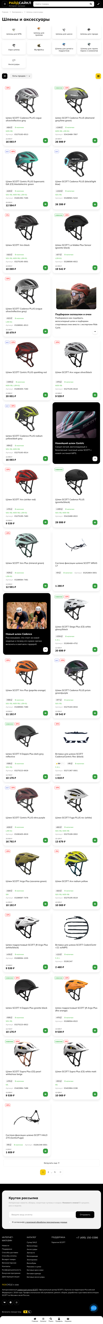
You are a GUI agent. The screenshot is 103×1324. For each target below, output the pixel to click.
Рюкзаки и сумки (34, 1266)
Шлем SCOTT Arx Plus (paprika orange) (26, 690)
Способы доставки (10, 1252)
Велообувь (31, 1263)
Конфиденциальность (11, 1270)
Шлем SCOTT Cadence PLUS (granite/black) (69, 500)
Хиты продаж (19, 76)
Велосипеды (32, 1246)
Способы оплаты (9, 1256)
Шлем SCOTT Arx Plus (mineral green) (25, 563)
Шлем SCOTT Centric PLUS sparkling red (26, 372)
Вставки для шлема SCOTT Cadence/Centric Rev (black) (69, 755)
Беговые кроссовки (35, 1270)
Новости (5, 1245)
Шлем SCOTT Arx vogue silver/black (73, 372)
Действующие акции (10, 1277)
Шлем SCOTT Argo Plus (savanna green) (26, 881)
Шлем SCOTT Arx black (18, 245)
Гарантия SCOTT (58, 1242)
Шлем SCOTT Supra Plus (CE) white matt (75, 1071)
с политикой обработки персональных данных (46, 1222)
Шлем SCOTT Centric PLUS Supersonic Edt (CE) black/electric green (25, 182)
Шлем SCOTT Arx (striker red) (21, 499)
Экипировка (16, 12)
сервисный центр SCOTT (27, 1290)
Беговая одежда (34, 1273)
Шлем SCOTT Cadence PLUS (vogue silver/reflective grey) (24, 310)
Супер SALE (32, 1242)
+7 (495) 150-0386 (87, 1237)
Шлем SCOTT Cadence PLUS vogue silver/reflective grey (24, 119)
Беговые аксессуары (36, 1277)
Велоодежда (32, 1256)
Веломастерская (9, 1263)
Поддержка (7, 1249)
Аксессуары (32, 1249)
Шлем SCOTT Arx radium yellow (71, 881)
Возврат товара (9, 1259)
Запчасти (31, 1253)
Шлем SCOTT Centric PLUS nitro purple (25, 817)
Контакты (6, 1266)
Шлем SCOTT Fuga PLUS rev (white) (73, 817)
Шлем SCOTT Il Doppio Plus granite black (26, 1008)
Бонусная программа (11, 1273)
